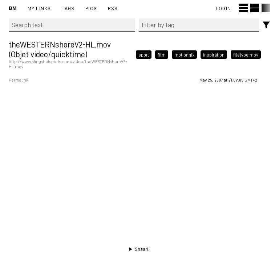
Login (223, 8)
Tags (68, 8)
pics (91, 8)
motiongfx (184, 54)
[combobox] (199, 25)
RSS (113, 8)
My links (39, 8)
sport (143, 54)
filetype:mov (245, 54)
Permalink (18, 80)
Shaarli (142, 249)
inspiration (214, 54)
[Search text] (72, 25)
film (162, 54)
